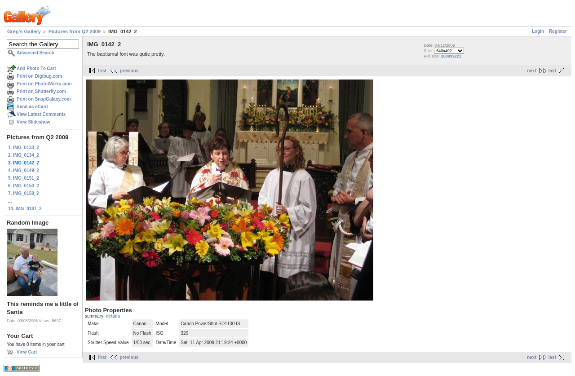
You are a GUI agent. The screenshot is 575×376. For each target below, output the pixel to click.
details (113, 316)
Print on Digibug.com (39, 76)
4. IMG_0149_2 (23, 170)
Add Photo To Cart (36, 68)
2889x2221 (451, 56)
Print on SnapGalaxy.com (44, 99)
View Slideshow (33, 121)
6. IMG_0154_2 (23, 185)
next (531, 70)
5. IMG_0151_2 (23, 178)
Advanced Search (35, 52)
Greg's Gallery (24, 31)
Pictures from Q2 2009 (75, 31)
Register (558, 31)
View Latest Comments (41, 114)
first (102, 70)
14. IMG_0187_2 (25, 208)
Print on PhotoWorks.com (44, 83)
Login (538, 31)
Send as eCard (32, 106)
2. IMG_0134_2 (23, 155)
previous (129, 70)
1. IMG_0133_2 (23, 147)
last (552, 70)
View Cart (27, 351)
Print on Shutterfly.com (41, 91)
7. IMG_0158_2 (23, 193)
